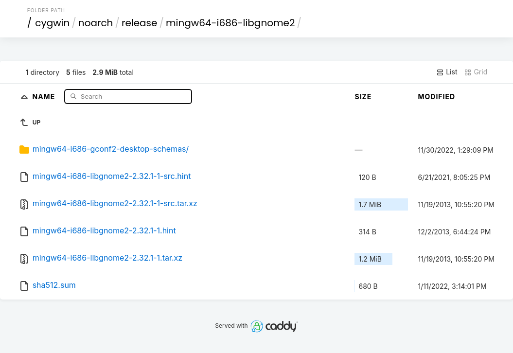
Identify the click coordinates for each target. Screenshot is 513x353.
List (446, 72)
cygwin (52, 23)
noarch (95, 23)
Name (45, 96)
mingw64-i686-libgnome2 (230, 23)
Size (362, 96)
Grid (475, 72)
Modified (436, 96)
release (140, 23)
